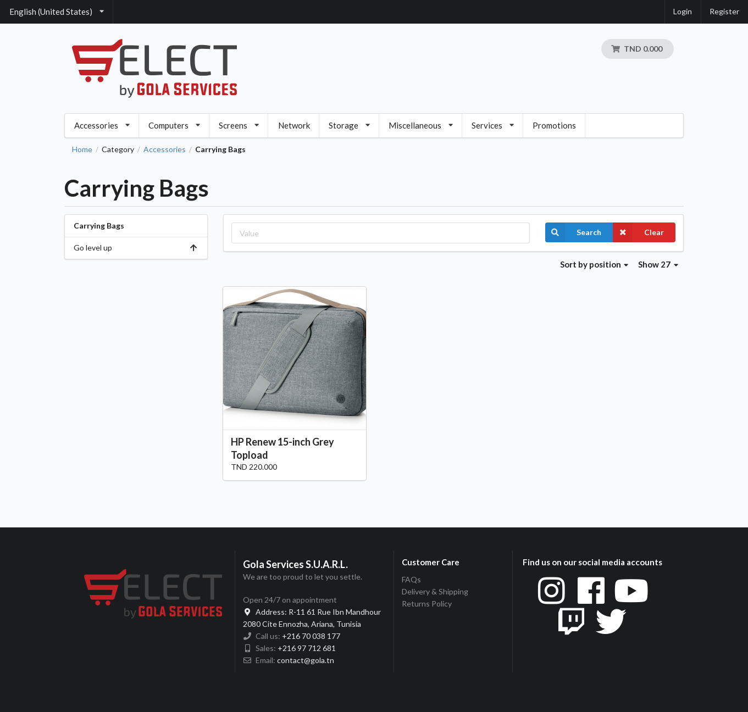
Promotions (554, 125)
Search (573, 232)
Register (724, 11)
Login (682, 11)
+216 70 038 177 (311, 636)
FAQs (411, 579)
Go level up (136, 247)
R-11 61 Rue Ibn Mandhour (312, 611)
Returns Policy (427, 603)
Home (82, 149)
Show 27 (658, 264)
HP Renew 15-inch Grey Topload (282, 448)
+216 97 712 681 (307, 648)
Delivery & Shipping (435, 591)
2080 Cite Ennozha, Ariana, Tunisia (302, 623)
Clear (638, 232)
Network (294, 125)
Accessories (164, 149)
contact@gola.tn (305, 660)
